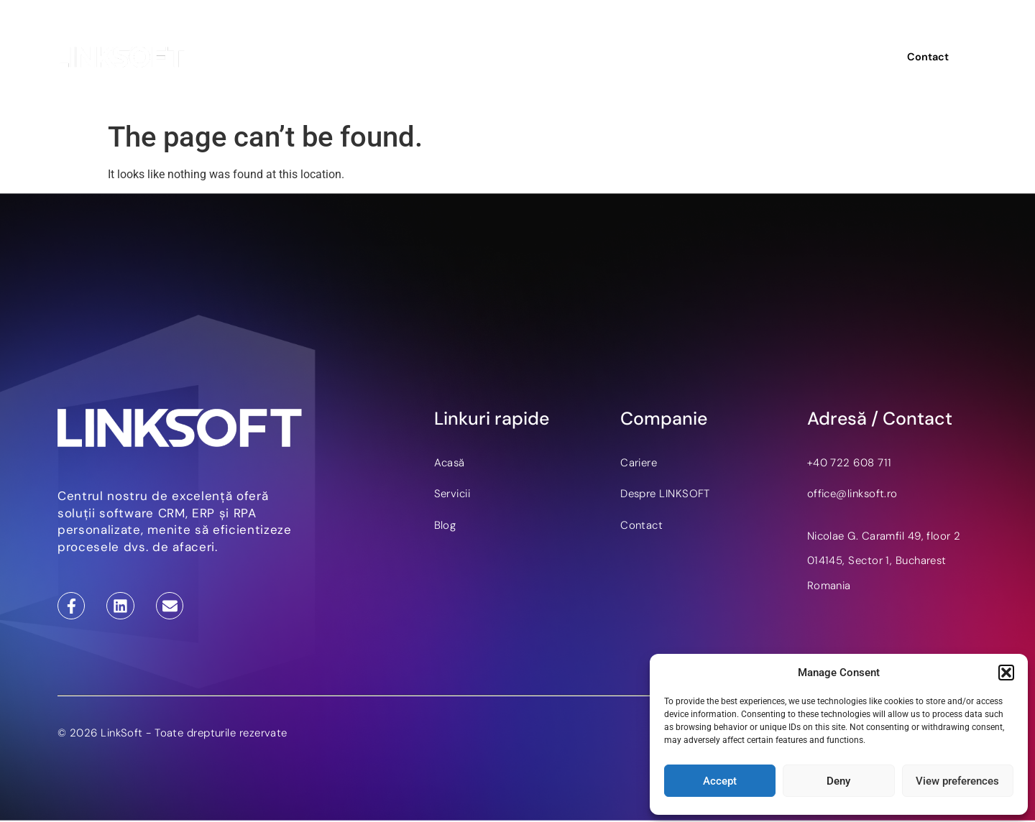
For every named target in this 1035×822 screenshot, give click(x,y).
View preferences (957, 781)
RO (853, 57)
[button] (1006, 672)
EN (806, 57)
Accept (720, 781)
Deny (838, 781)
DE (829, 57)
